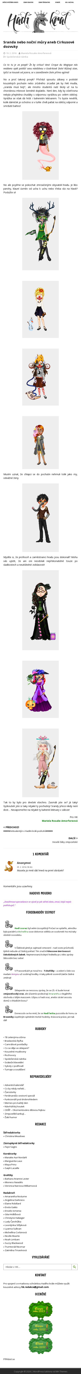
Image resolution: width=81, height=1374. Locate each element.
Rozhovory (10, 1055)
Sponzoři (57, 2)
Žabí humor (11, 1117)
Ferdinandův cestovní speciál (20, 1095)
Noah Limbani (12, 1239)
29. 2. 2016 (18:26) (24, 867)
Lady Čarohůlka (13, 1221)
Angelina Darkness (14, 1199)
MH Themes (61, 1371)
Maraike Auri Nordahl (16, 1157)
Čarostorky (10, 1092)
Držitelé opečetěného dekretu (10, 2)
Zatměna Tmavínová (16, 1250)
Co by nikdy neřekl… (15, 1088)
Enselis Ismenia (13, 1210)
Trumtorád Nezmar (15, 1246)
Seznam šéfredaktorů (44, 2)
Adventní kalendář (14, 1085)
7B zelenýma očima (15, 1037)
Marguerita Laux (13, 1160)
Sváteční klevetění (14, 1062)
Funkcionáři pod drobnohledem (21, 1099)
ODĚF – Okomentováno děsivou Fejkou (25, 1110)
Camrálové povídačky (16, 1044)
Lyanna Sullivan (13, 1228)
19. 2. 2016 (11, 53)
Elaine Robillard (13, 1203)
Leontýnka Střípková (15, 1225)
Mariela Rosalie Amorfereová (36, 53)
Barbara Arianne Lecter (17, 1178)
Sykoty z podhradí (14, 1065)
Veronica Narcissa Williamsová (21, 1185)
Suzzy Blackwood (14, 1243)
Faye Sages (11, 1146)
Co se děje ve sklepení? (17, 1048)
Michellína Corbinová (16, 1232)
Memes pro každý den (16, 1102)
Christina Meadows (15, 1136)
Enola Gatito (11, 1207)
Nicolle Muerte (12, 1235)
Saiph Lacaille (12, 1168)
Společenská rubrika (17, 56)
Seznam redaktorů (28, 2)
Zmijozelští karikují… (15, 1113)
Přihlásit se (9, 1359)
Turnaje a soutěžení (15, 1069)
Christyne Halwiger (15, 1217)
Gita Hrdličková (13, 1214)
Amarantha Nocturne (15, 1196)
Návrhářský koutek (14, 1106)
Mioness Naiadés (14, 1182)
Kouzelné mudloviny (15, 1051)
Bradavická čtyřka (14, 1040)
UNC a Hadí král (69, 2)
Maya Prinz (10, 1164)
